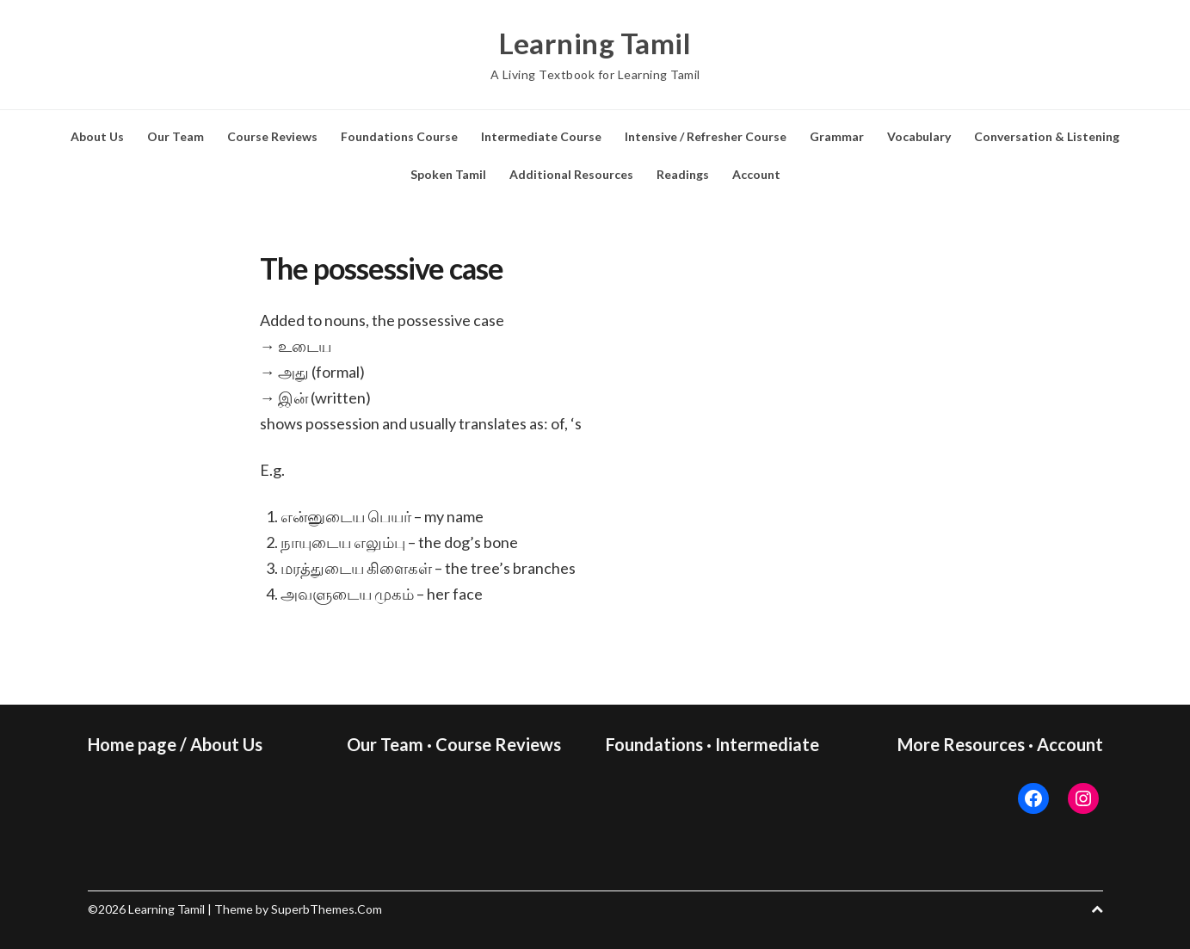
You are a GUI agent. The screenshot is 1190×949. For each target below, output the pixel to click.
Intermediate (767, 744)
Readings (683, 174)
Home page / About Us (175, 744)
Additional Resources (571, 174)
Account (756, 174)
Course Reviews (272, 136)
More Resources (961, 744)
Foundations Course (399, 136)
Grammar (837, 136)
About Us (97, 136)
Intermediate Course (541, 136)
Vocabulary (919, 136)
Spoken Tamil (448, 174)
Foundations (654, 744)
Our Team (175, 136)
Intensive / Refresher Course (705, 136)
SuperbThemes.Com (326, 909)
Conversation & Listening (1046, 136)
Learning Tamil (595, 43)
